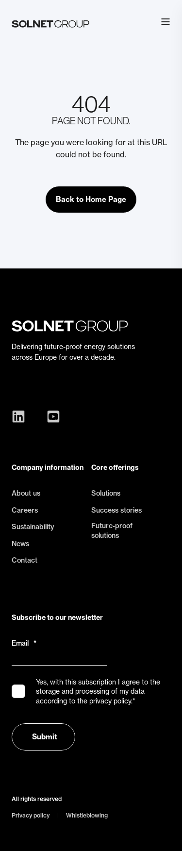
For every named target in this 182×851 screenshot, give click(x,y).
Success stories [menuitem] (116, 510)
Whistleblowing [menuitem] (87, 815)
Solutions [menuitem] (105, 493)
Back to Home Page (91, 199)
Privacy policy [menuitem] (31, 815)
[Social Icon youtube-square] (51, 416)
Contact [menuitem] (24, 560)
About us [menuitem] (26, 493)
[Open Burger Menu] (165, 22)
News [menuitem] (20, 543)
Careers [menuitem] (25, 510)
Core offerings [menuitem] (115, 467)
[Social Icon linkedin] (21, 416)
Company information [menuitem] (47, 467)
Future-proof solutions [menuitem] (111, 530)
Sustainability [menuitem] (33, 526)
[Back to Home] (50, 21)
